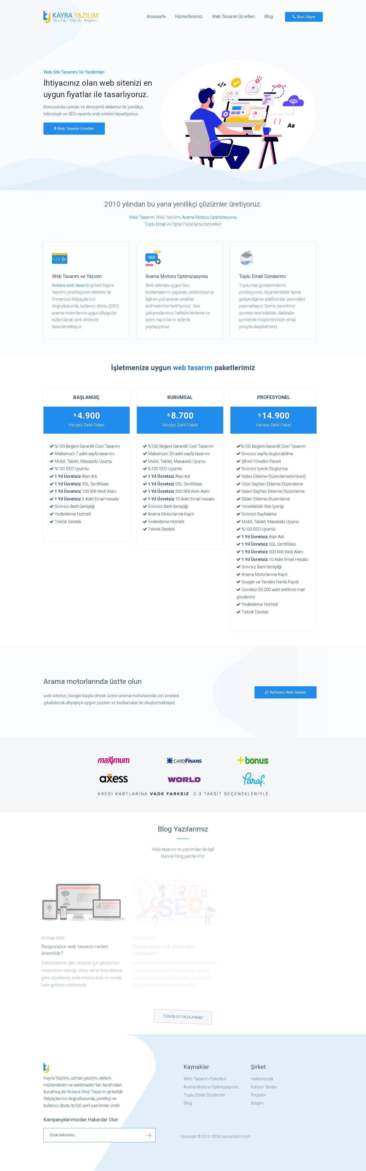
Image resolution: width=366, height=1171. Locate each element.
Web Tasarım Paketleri (205, 1079)
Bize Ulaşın (304, 17)
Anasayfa (156, 16)
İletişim (257, 1103)
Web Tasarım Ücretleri (233, 16)
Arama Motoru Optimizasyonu (209, 217)
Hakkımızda (262, 1079)
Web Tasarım (141, 217)
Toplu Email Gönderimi (262, 276)
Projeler (258, 1095)
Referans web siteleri (285, 692)
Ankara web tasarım (71, 285)
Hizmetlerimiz (188, 16)
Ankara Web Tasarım (86, 1092)
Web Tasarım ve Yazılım (77, 276)
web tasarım (193, 368)
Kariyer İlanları (264, 1087)
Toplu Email (155, 224)
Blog (269, 16)
